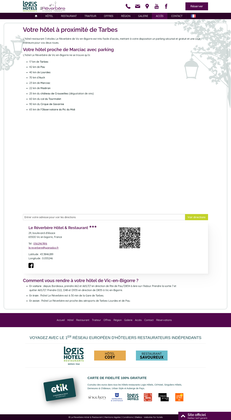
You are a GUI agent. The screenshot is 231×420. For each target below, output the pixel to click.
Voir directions (197, 217)
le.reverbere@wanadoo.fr (43, 247)
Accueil (61, 320)
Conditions (127, 417)
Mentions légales (112, 417)
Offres (108, 16)
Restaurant (69, 16)
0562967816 (40, 243)
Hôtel (49, 16)
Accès (159, 16)
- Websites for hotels (149, 417)
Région (125, 16)
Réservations (164, 320)
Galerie (143, 16)
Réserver (196, 6)
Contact (176, 16)
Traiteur (90, 16)
